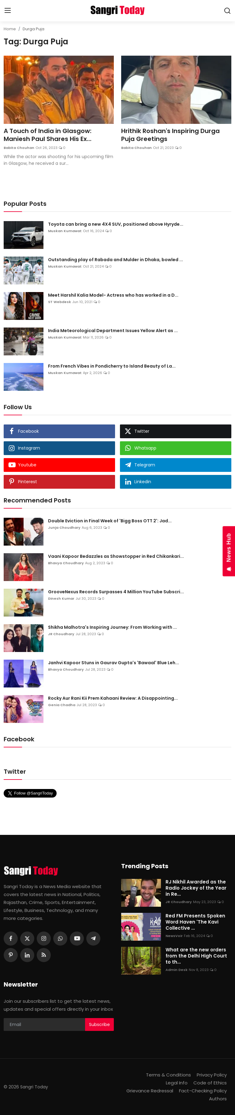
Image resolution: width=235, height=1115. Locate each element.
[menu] (7, 10)
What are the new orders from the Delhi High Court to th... (196, 956)
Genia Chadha (61, 704)
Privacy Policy (212, 1075)
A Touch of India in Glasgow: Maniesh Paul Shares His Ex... (47, 135)
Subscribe (99, 1024)
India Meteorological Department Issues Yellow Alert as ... (113, 331)
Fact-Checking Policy (203, 1090)
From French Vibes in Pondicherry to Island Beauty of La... (112, 366)
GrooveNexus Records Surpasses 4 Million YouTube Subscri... (116, 592)
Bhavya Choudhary (66, 563)
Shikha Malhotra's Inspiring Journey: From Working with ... (112, 627)
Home (10, 29)
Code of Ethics (210, 1083)
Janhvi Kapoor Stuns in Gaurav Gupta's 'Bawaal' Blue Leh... (113, 663)
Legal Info (177, 1083)
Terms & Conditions (168, 1075)
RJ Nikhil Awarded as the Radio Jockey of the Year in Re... (196, 888)
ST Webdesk (59, 301)
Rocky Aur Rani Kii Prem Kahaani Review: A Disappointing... (113, 698)
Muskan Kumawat (65, 230)
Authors (218, 1098)
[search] (227, 10)
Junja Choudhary (64, 527)
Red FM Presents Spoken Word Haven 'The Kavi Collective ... (195, 922)
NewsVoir (174, 935)
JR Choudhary (61, 634)
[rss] (44, 955)
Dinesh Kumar (61, 598)
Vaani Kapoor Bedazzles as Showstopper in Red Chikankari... (116, 556)
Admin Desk (177, 969)
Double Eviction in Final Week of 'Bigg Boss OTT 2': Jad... (110, 521)
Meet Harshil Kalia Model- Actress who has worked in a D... (113, 295)
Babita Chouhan (19, 147)
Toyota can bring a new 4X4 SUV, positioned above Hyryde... (115, 224)
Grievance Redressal (149, 1090)
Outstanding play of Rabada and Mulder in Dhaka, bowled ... (115, 260)
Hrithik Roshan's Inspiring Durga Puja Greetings (170, 135)
